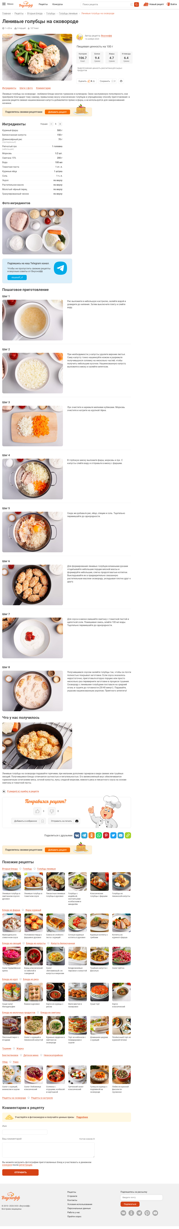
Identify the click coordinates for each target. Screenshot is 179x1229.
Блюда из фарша (11, 910)
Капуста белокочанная (63, 943)
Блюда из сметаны (50, 1012)
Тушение (6, 1048)
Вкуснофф (106, 35)
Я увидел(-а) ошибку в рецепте (23, 791)
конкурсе (7, 1167)
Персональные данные (79, 1211)
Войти (171, 4)
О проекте (72, 1199)
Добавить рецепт (57, 112)
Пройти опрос (74, 1219)
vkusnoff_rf (17, 277)
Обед (5, 1062)
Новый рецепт (156, 4)
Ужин (15, 1062)
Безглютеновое (10, 1055)
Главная (6, 13)
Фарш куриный (33, 910)
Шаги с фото (26, 88)
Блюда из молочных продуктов (18, 1012)
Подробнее (82, 1117)
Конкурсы (57, 4)
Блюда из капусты (36, 943)
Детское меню (30, 1055)
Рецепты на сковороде (14, 1098)
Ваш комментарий (12, 1138)
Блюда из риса (31, 979)
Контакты (72, 1203)
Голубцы (50, 13)
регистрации (25, 1167)
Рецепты (43, 4)
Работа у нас (73, 1215)
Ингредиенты (9, 88)
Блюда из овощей (11, 943)
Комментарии (43, 88)
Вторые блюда (35, 13)
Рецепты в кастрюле (42, 1098)
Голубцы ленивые (68, 13)
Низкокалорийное (53, 1055)
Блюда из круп (10, 979)
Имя (4, 1126)
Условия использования (79, 1207)
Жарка (20, 1048)
